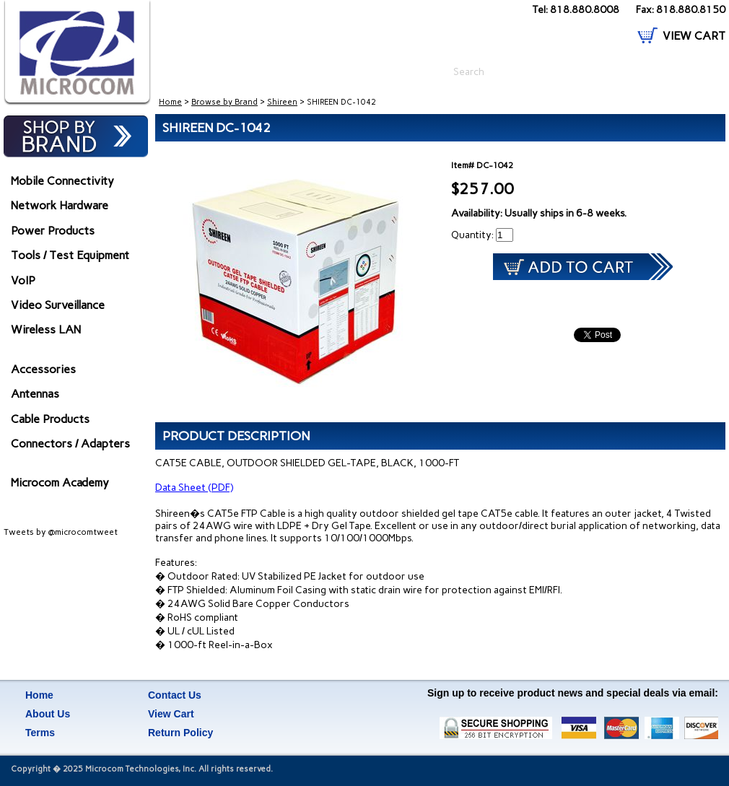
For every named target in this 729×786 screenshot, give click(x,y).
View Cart (171, 714)
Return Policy (180, 732)
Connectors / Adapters (70, 443)
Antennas (35, 394)
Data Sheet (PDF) (194, 487)
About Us (47, 714)
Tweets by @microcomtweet (61, 532)
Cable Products (50, 419)
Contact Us (174, 695)
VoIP (23, 280)
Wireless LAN (46, 329)
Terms (40, 732)
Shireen (282, 102)
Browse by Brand (224, 102)
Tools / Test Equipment (70, 255)
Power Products (53, 230)
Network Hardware (59, 205)
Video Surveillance (58, 305)
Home (170, 102)
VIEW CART (694, 36)
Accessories (43, 369)
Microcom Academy (60, 482)
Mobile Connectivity (62, 181)
